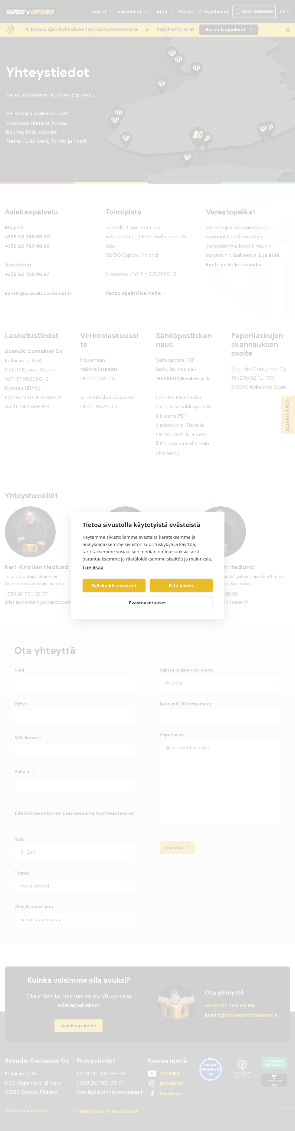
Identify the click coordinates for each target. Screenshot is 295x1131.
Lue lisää (93, 567)
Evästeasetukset (147, 603)
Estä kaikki (181, 586)
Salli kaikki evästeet (113, 586)
